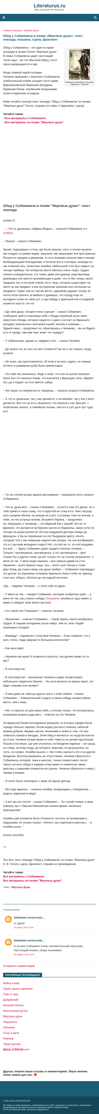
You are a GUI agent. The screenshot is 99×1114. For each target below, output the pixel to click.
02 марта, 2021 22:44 (23, 927)
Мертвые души (12, 1016)
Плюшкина (52, 598)
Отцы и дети (11, 1033)
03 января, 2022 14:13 (24, 954)
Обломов (9, 1027)
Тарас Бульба (12, 1044)
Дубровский (10, 999)
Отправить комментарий (19, 966)
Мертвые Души (31, 30)
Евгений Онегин (13, 1005)
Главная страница (12, 30)
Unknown (20, 917)
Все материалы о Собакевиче (25, 118)
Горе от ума (10, 994)
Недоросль (10, 1021)
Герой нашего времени (18, 988)
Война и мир (11, 983)
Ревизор (8, 1038)
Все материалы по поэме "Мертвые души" (34, 122)
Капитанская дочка (15, 1010)
